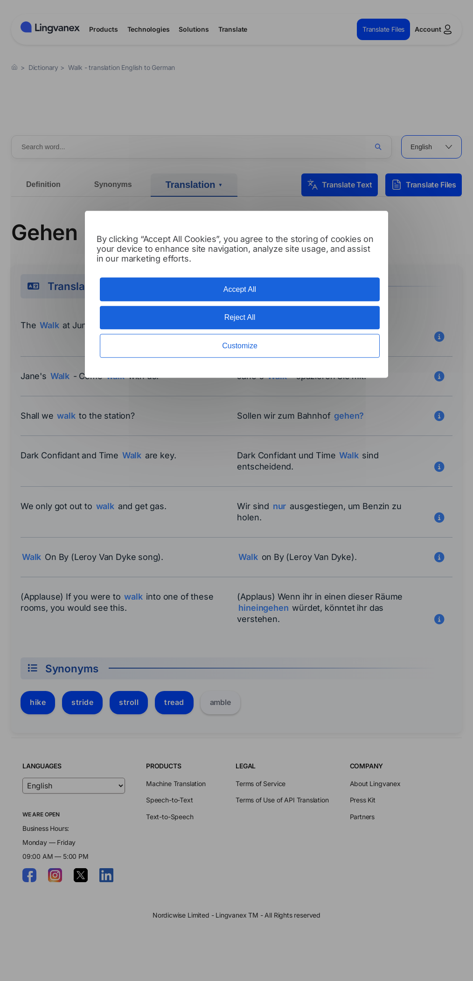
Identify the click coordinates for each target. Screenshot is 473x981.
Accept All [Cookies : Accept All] (239, 289)
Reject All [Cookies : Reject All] (240, 318)
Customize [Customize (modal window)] (239, 346)
